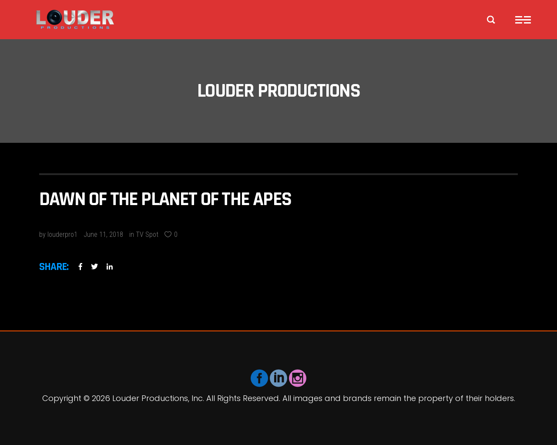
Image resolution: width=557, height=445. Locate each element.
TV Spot (147, 234)
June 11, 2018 (103, 234)
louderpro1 (62, 234)
